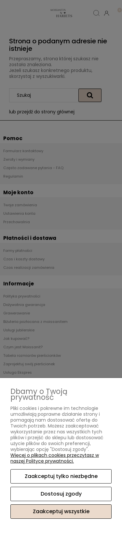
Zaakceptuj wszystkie (61, 511)
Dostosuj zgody (61, 494)
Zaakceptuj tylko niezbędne (61, 476)
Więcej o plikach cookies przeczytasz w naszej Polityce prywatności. (54, 458)
